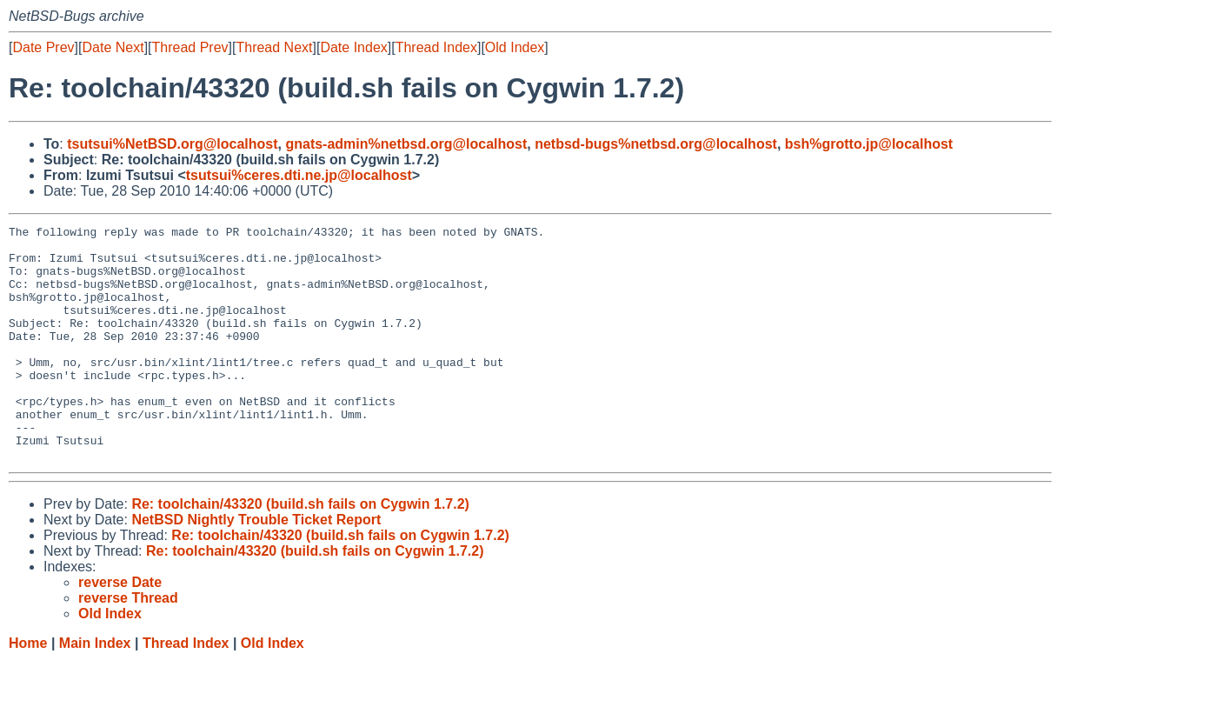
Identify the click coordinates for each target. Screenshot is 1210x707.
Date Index (353, 47)
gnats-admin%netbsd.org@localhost (406, 144)
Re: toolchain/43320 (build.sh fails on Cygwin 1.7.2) (300, 551)
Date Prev (43, 47)
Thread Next (274, 47)
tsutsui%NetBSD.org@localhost (172, 144)
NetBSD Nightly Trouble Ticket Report (256, 566)
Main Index (95, 690)
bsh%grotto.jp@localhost (869, 144)
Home (28, 690)
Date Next (112, 47)
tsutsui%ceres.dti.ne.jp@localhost (299, 175)
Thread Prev (190, 47)
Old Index (514, 47)
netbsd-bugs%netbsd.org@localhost (656, 144)
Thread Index (436, 47)
